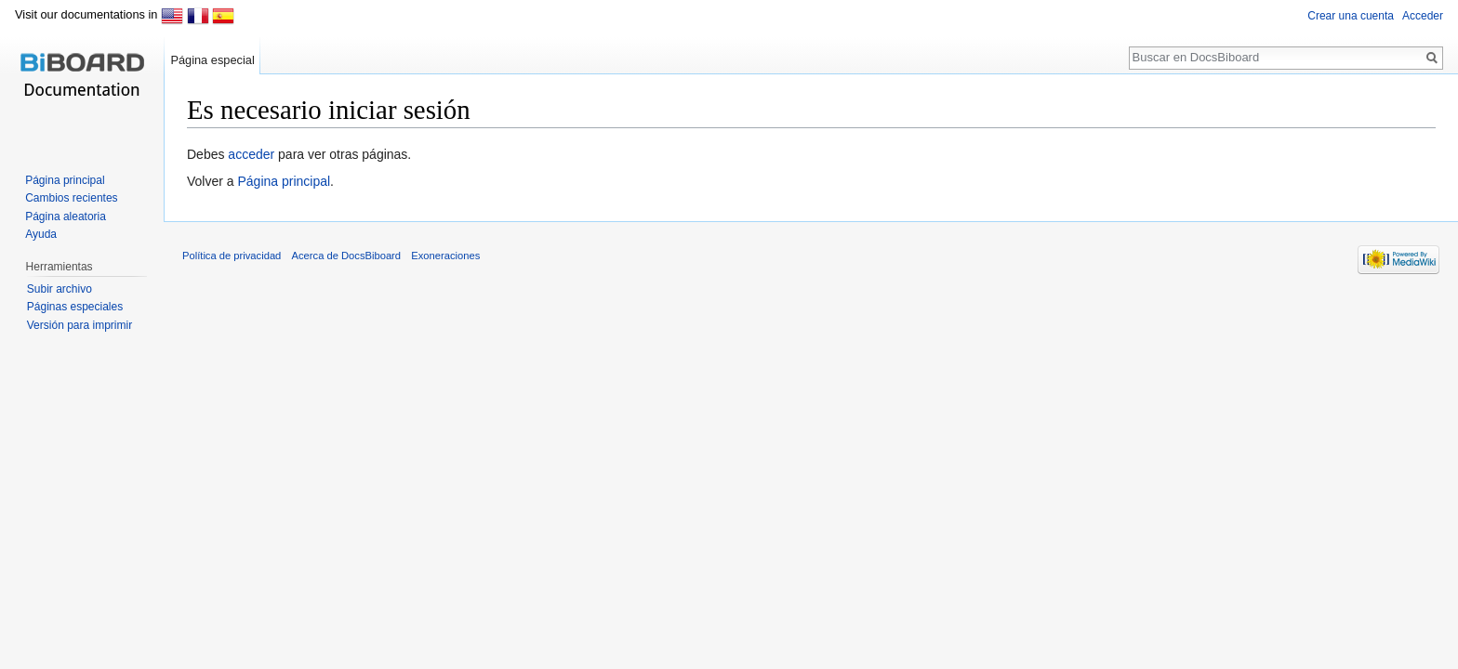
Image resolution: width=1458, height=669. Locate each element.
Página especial (212, 60)
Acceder (1422, 15)
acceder (251, 154)
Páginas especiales (75, 306)
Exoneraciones (445, 255)
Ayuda (41, 234)
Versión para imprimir (79, 325)
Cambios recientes (71, 197)
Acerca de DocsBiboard (347, 255)
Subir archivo (59, 288)
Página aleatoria (65, 216)
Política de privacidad (231, 255)
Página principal (283, 181)
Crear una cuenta (1350, 15)
